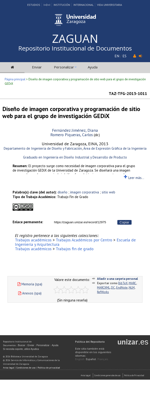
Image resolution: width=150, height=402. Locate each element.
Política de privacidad (49, 367)
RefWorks (103, 292)
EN (117, 56)
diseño (62, 192)
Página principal (15, 79)
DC (113, 288)
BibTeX (123, 283)
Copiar (124, 222)
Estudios (33, 5)
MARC (132, 283)
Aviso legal (8, 367)
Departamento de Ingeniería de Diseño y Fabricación (43, 148)
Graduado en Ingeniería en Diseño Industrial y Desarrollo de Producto (75, 157)
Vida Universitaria (109, 5)
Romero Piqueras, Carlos (71, 134)
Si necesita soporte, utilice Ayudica (21, 349)
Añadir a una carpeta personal (117, 279)
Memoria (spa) (29, 284)
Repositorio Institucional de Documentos (75, 48)
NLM (132, 288)
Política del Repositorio (90, 341)
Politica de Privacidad (134, 375)
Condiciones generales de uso (107, 375)
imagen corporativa (84, 192)
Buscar (21, 345)
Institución (62, 5)
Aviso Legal (86, 375)
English (79, 359)
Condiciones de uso (25, 367)
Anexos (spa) (30, 293)
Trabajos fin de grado (75, 248)
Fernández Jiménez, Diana (75, 130)
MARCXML (103, 288)
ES (124, 56)
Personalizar (64, 67)
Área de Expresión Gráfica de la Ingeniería (115, 148)
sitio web (108, 192)
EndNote (122, 288)
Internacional (83, 5)
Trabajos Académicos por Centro (84, 240)
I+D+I (47, 5)
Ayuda (93, 67)
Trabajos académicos (33, 240)
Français (103, 359)
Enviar (37, 67)
